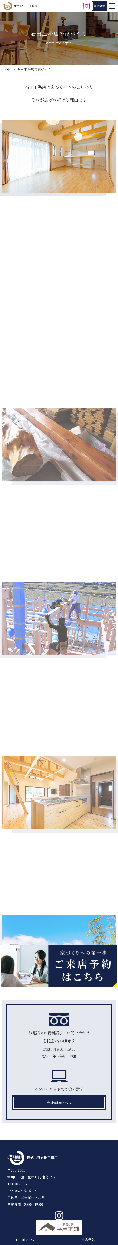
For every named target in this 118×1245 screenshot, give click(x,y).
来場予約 (88, 1239)
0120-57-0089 (59, 1040)
